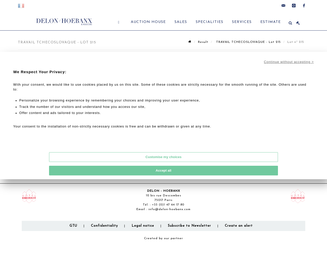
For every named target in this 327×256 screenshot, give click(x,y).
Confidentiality (104, 225)
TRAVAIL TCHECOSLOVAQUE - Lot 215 (248, 42)
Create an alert (239, 225)
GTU (73, 225)
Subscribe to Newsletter (189, 225)
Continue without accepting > (289, 62)
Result (203, 42)
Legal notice (143, 225)
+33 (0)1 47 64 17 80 (168, 204)
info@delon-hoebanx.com (169, 209)
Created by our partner (163, 238)
